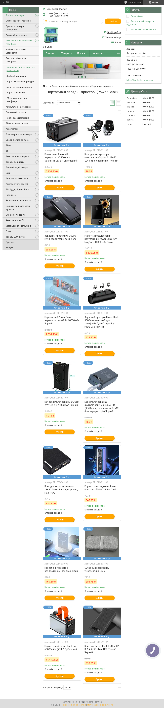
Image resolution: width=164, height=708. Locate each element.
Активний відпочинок (16, 35)
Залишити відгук (113, 37)
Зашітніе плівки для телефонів (16, 60)
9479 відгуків (134, 2)
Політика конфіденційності (100, 704)
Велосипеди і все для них (19, 200)
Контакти (98, 53)
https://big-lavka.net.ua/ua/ (140, 79)
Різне (8, 145)
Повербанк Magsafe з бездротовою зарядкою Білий (61, 569)
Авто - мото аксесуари (17, 178)
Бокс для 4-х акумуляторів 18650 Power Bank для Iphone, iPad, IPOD (61, 489)
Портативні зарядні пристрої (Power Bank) (20, 69)
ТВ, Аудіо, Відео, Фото (17, 189)
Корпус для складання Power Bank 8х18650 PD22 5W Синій (100, 488)
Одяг (8, 231)
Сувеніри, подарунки (16, 214)
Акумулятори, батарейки (18, 106)
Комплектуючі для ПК (17, 183)
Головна (50, 53)
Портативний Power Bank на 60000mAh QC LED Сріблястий (61, 647)
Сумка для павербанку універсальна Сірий (97, 569)
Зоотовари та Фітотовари (19, 134)
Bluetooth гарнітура (16, 75)
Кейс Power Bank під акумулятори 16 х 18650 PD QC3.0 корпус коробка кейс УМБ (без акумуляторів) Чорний (102, 406)
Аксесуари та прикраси (17, 156)
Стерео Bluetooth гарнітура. (20, 81)
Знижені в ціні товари (17, 167)
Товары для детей (15, 236)
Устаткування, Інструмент (18, 225)
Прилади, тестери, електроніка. (15, 28)
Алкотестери (12, 128)
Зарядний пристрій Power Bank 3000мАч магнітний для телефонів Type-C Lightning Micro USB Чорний (102, 322)
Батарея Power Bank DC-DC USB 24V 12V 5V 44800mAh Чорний (62, 403)
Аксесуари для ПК (15, 220)
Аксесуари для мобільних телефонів (19, 42)
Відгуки (9, 247)
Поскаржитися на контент (74, 704)
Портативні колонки (16, 112)
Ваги (8, 172)
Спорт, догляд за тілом (17, 139)
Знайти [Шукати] (113, 21)
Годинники (11, 194)
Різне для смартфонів (17, 123)
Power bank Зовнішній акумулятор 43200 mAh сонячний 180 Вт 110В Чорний (61, 157)
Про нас (10, 242)
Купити (60, 187)
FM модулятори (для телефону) (16, 99)
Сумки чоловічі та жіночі (18, 20)
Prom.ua (98, 701)
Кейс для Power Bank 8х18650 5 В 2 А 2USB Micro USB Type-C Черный (102, 649)
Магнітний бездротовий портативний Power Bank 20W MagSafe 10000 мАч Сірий (101, 239)
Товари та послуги (15, 15)
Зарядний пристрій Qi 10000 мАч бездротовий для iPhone (60, 237)
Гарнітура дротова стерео (19, 86)
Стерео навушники (15, 92)
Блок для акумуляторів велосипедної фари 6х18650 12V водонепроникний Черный (101, 157)
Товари (65, 53)
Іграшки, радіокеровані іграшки (18, 207)
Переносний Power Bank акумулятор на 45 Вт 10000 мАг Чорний (62, 320)
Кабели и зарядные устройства (16, 51)
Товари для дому (15, 161)
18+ (8, 150)
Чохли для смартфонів (17, 117)
